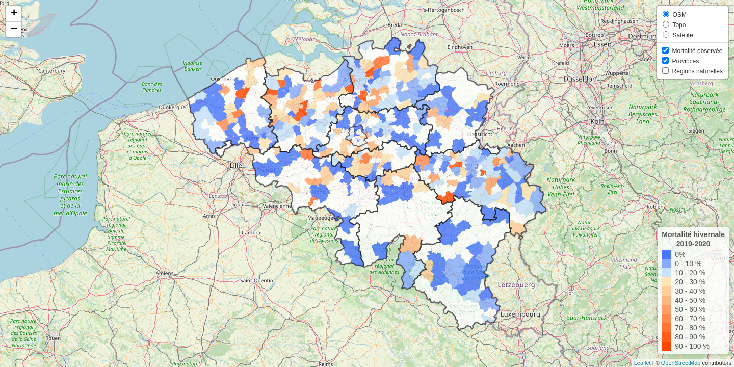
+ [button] (14, 13)
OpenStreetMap (681, 363)
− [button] (14, 29)
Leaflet (642, 363)
